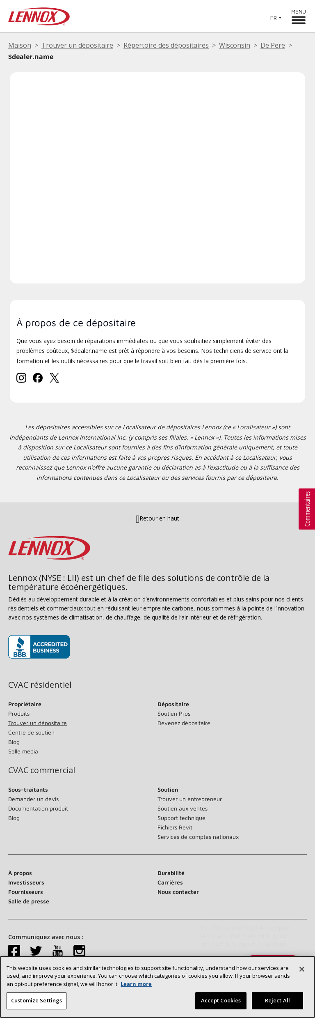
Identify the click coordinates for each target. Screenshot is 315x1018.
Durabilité (171, 872)
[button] (307, 509)
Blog (14, 741)
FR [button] (273, 18)
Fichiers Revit (175, 827)
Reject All (277, 1000)
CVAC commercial (41, 770)
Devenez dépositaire (184, 722)
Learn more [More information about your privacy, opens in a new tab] (136, 984)
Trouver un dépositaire (77, 45)
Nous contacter (178, 891)
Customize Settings (36, 1000)
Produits (19, 713)
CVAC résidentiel (39, 684)
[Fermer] (302, 969)
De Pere (272, 45)
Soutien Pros (174, 713)
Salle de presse (28, 901)
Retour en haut (157, 518)
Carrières (170, 882)
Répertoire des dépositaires (166, 45)
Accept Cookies (221, 1000)
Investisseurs (26, 882)
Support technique (181, 817)
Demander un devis (33, 798)
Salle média (23, 751)
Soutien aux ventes (183, 808)
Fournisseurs (25, 891)
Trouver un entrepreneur (190, 798)
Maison (19, 45)
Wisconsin (234, 45)
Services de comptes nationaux (198, 836)
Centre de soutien (31, 732)
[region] (157, 987)
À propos (20, 872)
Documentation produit (38, 808)
